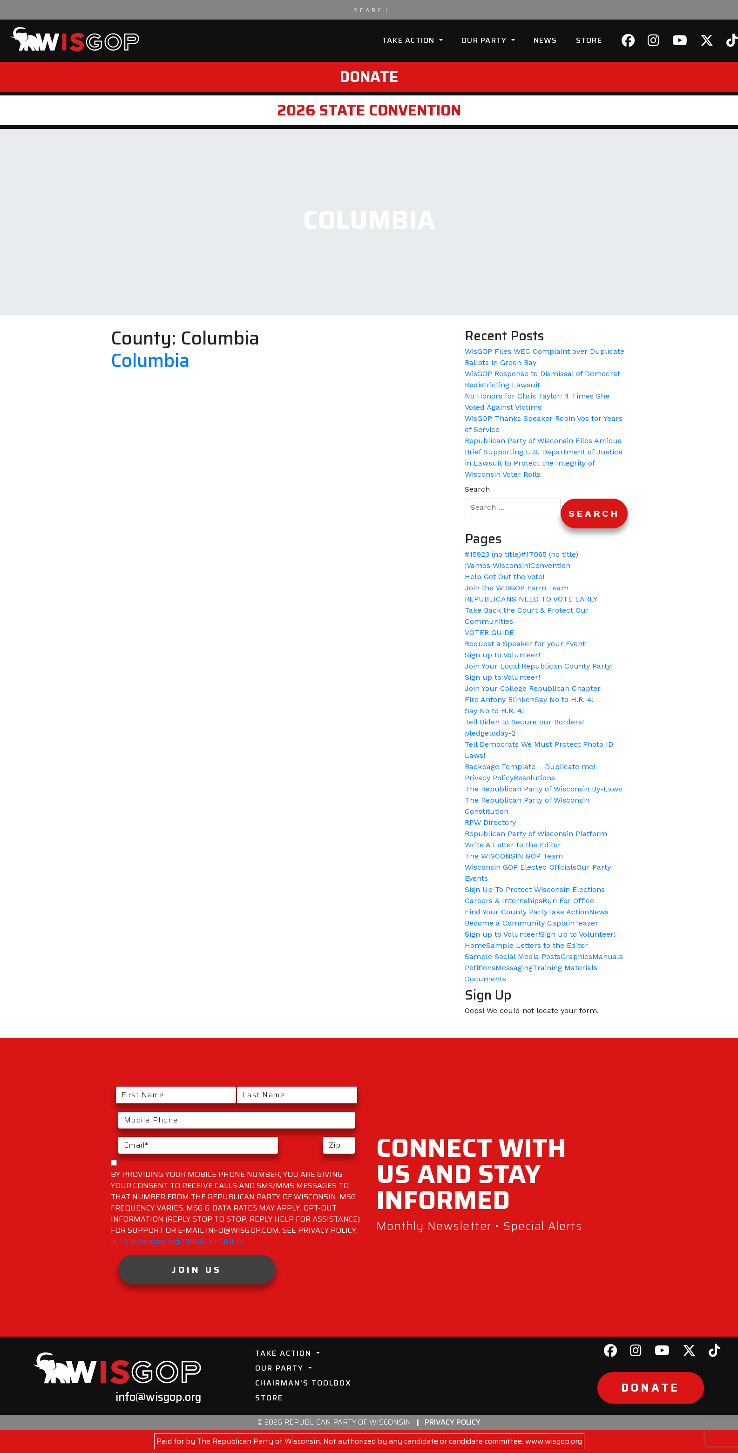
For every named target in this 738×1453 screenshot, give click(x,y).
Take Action (409, 40)
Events (476, 878)
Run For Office (568, 900)
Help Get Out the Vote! (504, 576)
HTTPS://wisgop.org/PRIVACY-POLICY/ (177, 1241)
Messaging (514, 967)
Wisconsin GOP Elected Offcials (520, 867)
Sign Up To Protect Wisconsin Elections (535, 889)
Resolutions (534, 777)
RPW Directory (490, 822)
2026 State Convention (369, 110)
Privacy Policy (489, 777)
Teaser (586, 923)
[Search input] (371, 10)
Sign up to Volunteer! (502, 654)
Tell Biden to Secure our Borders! (524, 721)
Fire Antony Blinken (500, 699)
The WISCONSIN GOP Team (514, 856)
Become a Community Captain (520, 923)
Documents (485, 978)
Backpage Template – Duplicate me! (530, 766)
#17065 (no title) (549, 554)
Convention (550, 565)
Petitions (480, 967)
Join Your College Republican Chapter (533, 688)
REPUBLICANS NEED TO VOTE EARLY (531, 599)
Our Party (485, 40)
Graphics (576, 956)
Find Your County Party (506, 911)
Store (589, 40)
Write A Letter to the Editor (513, 844)
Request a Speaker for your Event (525, 643)
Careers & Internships (503, 900)
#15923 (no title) (493, 554)
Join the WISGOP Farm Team (517, 587)
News (545, 40)
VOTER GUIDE (489, 632)
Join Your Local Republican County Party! (539, 666)
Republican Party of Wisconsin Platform (536, 833)
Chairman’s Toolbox (303, 1383)
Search (477, 489)
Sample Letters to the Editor (537, 945)
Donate (369, 76)
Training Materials (565, 967)
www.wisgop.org (553, 1441)
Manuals (607, 956)
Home (475, 945)
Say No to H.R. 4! (564, 699)
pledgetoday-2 (490, 733)
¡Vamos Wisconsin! (497, 565)
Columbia (150, 360)
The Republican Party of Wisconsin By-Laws (543, 788)
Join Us (197, 1269)
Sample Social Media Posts (513, 956)
